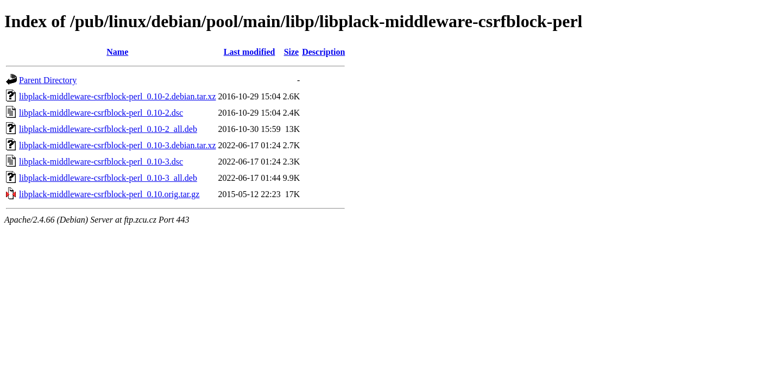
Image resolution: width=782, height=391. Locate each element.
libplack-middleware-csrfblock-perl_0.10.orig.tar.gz (109, 194)
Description (323, 51)
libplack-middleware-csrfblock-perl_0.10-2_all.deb (108, 129)
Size (291, 51)
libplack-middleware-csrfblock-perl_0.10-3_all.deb (108, 177)
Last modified (249, 51)
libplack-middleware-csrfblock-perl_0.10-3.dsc (101, 161)
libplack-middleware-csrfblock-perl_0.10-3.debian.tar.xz (117, 145)
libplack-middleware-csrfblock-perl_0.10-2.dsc (101, 112)
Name (117, 51)
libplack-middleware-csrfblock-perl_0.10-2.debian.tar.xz (117, 96)
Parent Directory (48, 80)
